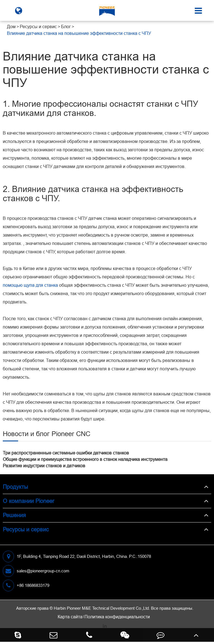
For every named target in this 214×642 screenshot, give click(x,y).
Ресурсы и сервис (38, 26)
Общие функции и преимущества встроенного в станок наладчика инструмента (85, 459)
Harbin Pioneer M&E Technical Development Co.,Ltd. (102, 608)
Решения (14, 515)
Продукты (15, 486)
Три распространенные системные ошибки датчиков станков (66, 452)
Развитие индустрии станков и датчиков (44, 465)
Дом (11, 26)
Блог (66, 26)
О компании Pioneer (28, 501)
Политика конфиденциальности (117, 616)
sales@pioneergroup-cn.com (36, 571)
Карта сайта (70, 616)
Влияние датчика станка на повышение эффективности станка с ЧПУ (79, 33)
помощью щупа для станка (30, 285)
